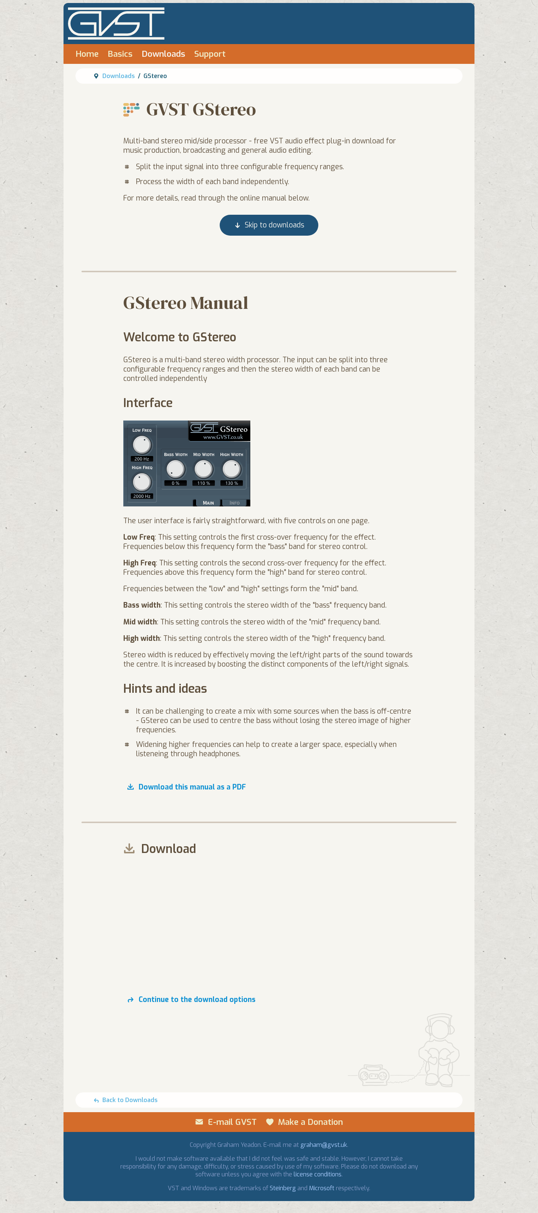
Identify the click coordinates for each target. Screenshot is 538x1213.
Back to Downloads (130, 1100)
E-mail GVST (232, 1122)
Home (87, 54)
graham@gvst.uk (323, 1145)
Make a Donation (310, 1122)
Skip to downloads (274, 225)
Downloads (163, 54)
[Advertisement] (269, 918)
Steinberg (283, 1188)
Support (210, 54)
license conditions (317, 1174)
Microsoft (321, 1188)
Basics (120, 54)
